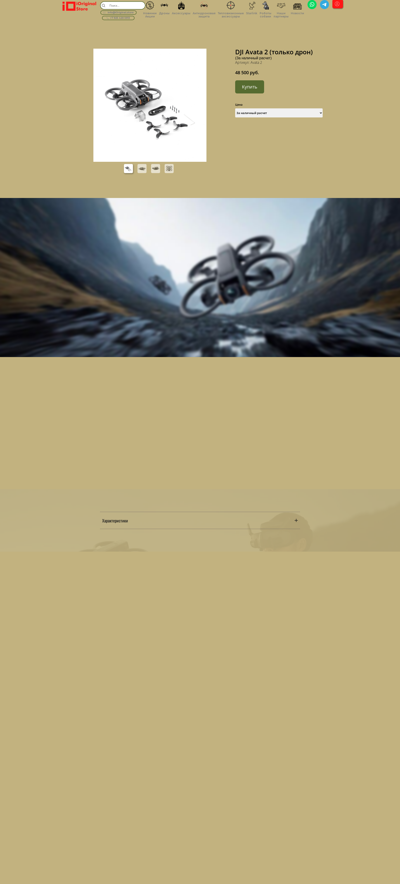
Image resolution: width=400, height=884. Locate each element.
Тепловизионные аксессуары (231, 15)
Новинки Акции (150, 15)
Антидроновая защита (204, 15)
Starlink (251, 13)
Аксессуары (181, 13)
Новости (297, 13)
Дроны (164, 13)
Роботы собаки (265, 15)
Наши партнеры (281, 15)
